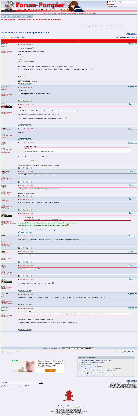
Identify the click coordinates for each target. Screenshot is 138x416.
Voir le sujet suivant (132, 33)
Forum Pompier (15, 37)
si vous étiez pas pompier (88, 366)
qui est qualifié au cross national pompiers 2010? (25, 32)
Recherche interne (112, 6)
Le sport (23, 37)
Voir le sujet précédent (131, 34)
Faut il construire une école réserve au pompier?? (95, 371)
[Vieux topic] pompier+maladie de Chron (92, 360)
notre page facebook (55, 230)
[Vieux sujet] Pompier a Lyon (89, 373)
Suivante (134, 37)
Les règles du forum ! (24, 230)
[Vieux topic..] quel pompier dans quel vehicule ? (94, 375)
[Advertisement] (26, 26)
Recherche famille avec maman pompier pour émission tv (97, 368)
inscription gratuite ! (117, 26)
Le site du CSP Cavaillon (40, 230)
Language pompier (86, 364)
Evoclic (63, 407)
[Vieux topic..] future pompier (89, 362)
